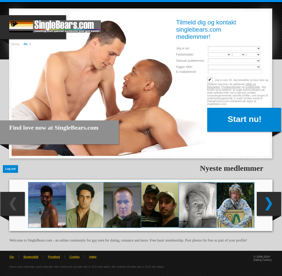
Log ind (10, 168)
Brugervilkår (30, 256)
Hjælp (92, 256)
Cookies (74, 256)
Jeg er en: (183, 48)
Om (12, 256)
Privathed (54, 256)
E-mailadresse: (186, 72)
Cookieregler (252, 87)
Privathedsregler (231, 87)
